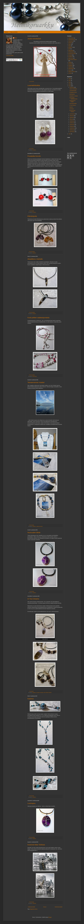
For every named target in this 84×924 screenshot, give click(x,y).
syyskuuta (72, 117)
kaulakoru (34, 252)
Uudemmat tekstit (31, 906)
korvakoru (34, 149)
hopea (69, 44)
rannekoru (70, 65)
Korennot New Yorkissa (36, 845)
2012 (70, 85)
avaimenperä (71, 38)
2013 (70, 84)
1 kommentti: (31, 148)
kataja (69, 45)
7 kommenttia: (31, 591)
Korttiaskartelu (71, 51)
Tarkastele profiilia (9, 55)
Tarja (16, 37)
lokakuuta (72, 115)
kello (69, 48)
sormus (69, 70)
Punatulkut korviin (34, 156)
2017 (70, 80)
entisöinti (70, 42)
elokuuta (71, 119)
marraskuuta (72, 113)
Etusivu (6, 32)
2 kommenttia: (31, 81)
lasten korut (70, 58)
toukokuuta (72, 124)
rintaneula (34, 903)
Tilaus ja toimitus (13, 32)
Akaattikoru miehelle (35, 259)
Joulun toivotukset (34, 39)
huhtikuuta (72, 126)
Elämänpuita (32, 216)
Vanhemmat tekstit (58, 906)
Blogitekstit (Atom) (33, 909)
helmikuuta (72, 129)
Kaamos (30, 699)
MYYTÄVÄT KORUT (48, 692)
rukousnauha (71, 68)
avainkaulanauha (71, 39)
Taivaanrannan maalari (36, 382)
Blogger (50, 917)
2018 (70, 78)
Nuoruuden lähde (33, 532)
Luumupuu (31, 803)
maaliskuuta (72, 128)
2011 (70, 133)
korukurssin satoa (72, 53)
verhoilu (70, 73)
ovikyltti (69, 62)
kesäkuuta (72, 122)
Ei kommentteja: (32, 251)
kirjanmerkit (70, 50)
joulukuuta (72, 87)
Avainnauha (34, 376)
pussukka (70, 63)
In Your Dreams (33, 599)
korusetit (38, 692)
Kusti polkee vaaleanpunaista (38, 318)
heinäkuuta (72, 121)
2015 (70, 82)
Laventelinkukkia (33, 85)
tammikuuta (72, 131)
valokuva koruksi (39, 526)
